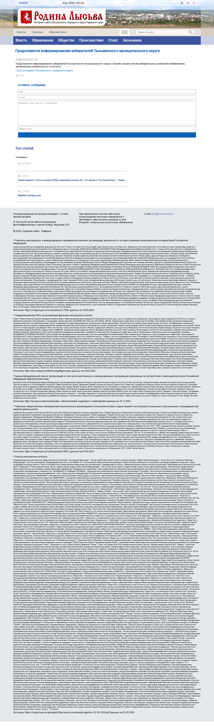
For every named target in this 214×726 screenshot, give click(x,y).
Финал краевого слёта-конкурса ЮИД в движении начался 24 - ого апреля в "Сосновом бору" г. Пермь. (71, 184)
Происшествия (91, 40)
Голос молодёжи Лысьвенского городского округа (44, 70)
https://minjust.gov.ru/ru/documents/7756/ (47, 314)
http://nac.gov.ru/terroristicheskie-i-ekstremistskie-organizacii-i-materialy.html (65, 405)
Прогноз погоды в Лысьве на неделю (45, 2)
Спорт (113, 40)
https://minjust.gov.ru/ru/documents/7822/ (47, 455)
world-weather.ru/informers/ (45, 4)
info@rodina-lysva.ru (162, 218)
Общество (66, 40)
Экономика (132, 40)
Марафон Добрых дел (29, 200)
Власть (21, 40)
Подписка (37, 32)
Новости (21, 32)
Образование (42, 40)
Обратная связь (57, 32)
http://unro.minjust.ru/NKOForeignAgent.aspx (48, 375)
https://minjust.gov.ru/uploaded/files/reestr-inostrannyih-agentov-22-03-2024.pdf (67, 716)
